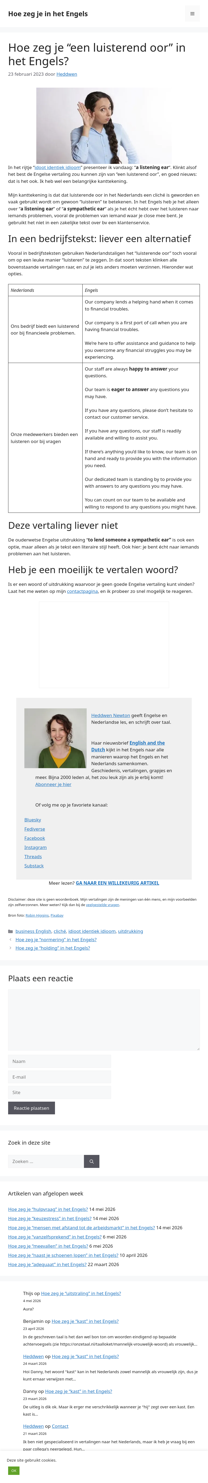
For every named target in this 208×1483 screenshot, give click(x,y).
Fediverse (34, 829)
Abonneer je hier (53, 784)
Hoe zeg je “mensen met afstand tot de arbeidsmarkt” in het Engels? (81, 1227)
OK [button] (13, 1470)
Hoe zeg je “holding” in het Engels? (52, 948)
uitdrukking (130, 931)
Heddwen (33, 1356)
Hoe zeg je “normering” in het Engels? (55, 939)
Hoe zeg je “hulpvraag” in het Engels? (48, 1209)
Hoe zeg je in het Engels (48, 13)
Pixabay (57, 915)
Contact (60, 1426)
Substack (34, 866)
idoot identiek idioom (58, 167)
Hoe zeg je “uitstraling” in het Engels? (81, 1293)
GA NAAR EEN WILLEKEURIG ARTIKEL (117, 883)
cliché (60, 931)
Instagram (35, 847)
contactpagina (82, 591)
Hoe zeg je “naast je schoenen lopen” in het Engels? (63, 1255)
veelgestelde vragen (102, 904)
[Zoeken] (91, 1161)
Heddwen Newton (110, 715)
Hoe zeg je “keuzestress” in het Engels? (50, 1218)
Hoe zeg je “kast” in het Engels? (85, 1321)
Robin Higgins (37, 915)
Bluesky (32, 820)
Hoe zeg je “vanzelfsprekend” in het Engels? (55, 1237)
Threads (33, 856)
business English (33, 931)
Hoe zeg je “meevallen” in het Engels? (48, 1246)
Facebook (34, 838)
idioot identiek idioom (92, 931)
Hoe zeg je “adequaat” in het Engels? (47, 1264)
